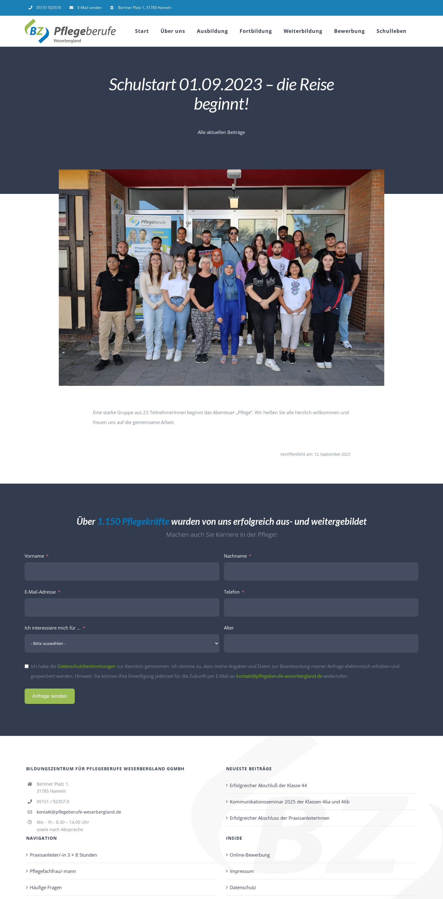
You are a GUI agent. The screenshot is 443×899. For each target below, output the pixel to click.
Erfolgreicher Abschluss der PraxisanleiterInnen (279, 818)
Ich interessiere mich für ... (53, 628)
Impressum (242, 871)
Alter (229, 628)
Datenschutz (243, 887)
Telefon (232, 592)
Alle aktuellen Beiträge (221, 132)
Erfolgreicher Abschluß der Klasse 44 (268, 785)
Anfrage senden (49, 696)
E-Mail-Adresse (40, 592)
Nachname (235, 556)
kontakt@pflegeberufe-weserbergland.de (279, 676)
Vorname (34, 556)
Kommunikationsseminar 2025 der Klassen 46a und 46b (289, 802)
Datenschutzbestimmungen (87, 666)
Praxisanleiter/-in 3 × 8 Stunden (63, 855)
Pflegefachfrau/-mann (53, 871)
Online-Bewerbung (250, 855)
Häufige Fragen (46, 887)
